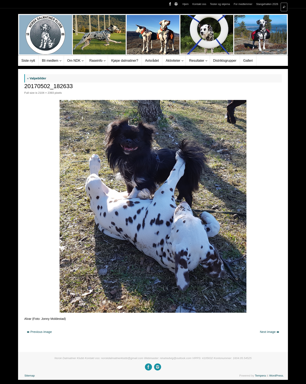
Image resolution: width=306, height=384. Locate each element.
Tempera (260, 375)
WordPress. (276, 375)
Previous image (39, 332)
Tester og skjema (220, 4)
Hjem (185, 4)
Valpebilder (36, 78)
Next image (269, 332)
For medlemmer (243, 4)
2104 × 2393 (46, 92)
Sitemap (29, 375)
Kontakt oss (199, 4)
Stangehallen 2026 (267, 4)
